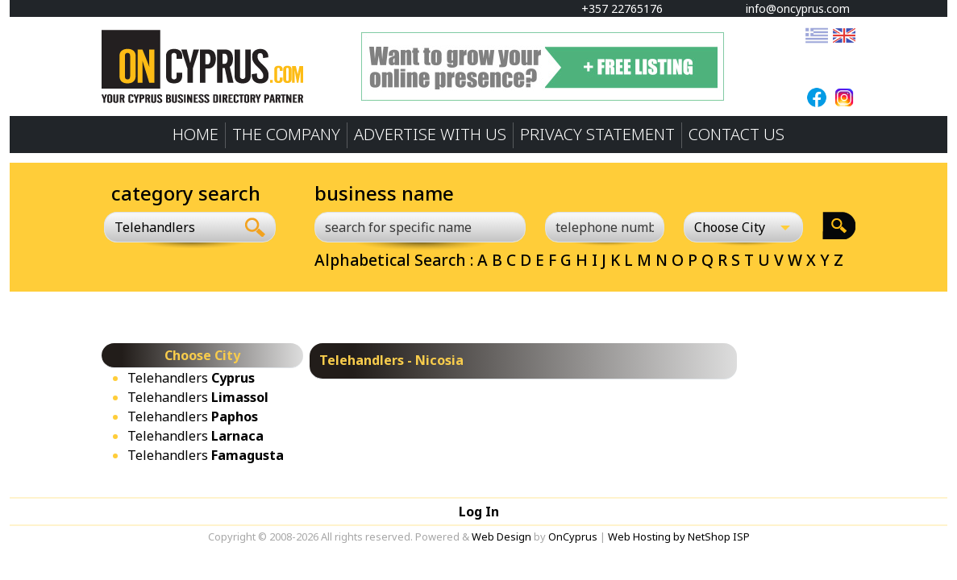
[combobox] (169, 227)
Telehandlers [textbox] (154, 227)
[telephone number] (604, 227)
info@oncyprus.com (790, 8)
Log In (479, 511)
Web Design (501, 536)
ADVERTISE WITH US (430, 134)
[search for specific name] (420, 227)
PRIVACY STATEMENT (597, 134)
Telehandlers (191, 378)
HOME (195, 134)
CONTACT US (736, 134)
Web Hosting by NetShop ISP (679, 536)
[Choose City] (743, 227)
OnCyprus (572, 536)
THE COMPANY (286, 134)
